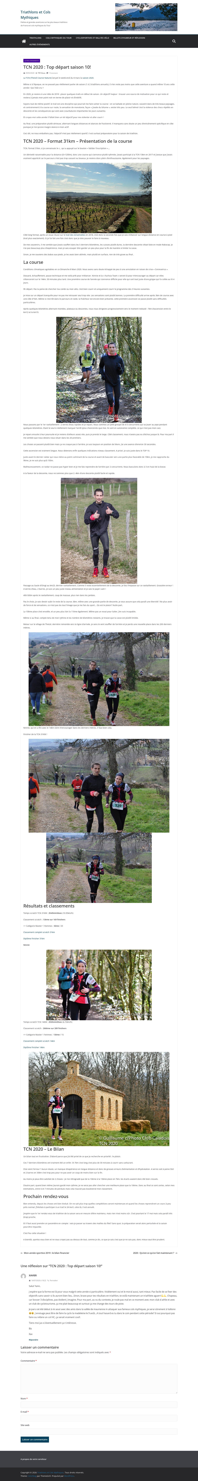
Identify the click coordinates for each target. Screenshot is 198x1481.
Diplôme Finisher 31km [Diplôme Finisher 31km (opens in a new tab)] (34, 938)
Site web (25, 1425)
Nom (24, 1398)
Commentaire (29, 1360)
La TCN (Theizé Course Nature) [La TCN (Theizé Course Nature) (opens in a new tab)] (37, 78)
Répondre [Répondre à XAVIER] (33, 1339)
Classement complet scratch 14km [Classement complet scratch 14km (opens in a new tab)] (39, 1041)
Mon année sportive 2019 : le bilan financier (45, 1252)
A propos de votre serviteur (33, 1459)
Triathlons (35, 38)
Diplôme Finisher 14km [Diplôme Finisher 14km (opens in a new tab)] (34, 1047)
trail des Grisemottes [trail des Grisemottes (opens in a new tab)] (75, 235)
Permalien (52, 1280)
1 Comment (52, 73)
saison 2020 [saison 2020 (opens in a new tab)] (88, 78)
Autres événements (39, 44)
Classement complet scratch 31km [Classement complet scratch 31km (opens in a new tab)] (39, 932)
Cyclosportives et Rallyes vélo (92, 38)
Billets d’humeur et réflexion (129, 38)
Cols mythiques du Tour (59, 38)
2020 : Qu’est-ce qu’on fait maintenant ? (155, 1252)
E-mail (25, 1411)
